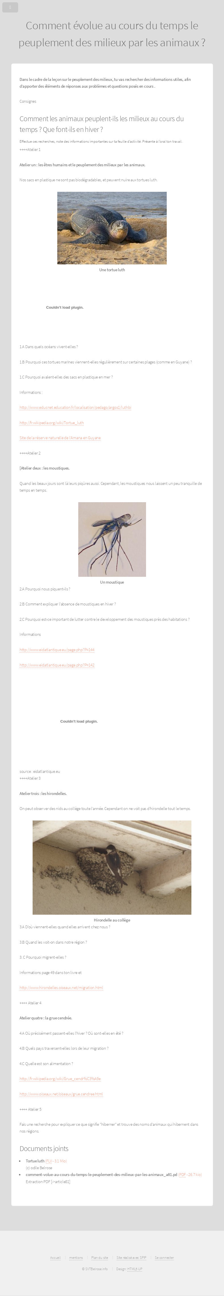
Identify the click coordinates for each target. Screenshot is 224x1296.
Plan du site (99, 1257)
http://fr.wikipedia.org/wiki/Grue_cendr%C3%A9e (60, 1078)
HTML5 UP (134, 1268)
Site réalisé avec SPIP (131, 1257)
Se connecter (164, 1257)
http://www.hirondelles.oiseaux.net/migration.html (61, 987)
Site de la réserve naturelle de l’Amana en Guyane (60, 437)
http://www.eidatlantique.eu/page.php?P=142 (57, 665)
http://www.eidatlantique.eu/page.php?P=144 (57, 649)
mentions (76, 1257)
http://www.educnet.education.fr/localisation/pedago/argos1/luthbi (75, 407)
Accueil (55, 1257)
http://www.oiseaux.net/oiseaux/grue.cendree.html (61, 1094)
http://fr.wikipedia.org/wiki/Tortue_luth (52, 422)
